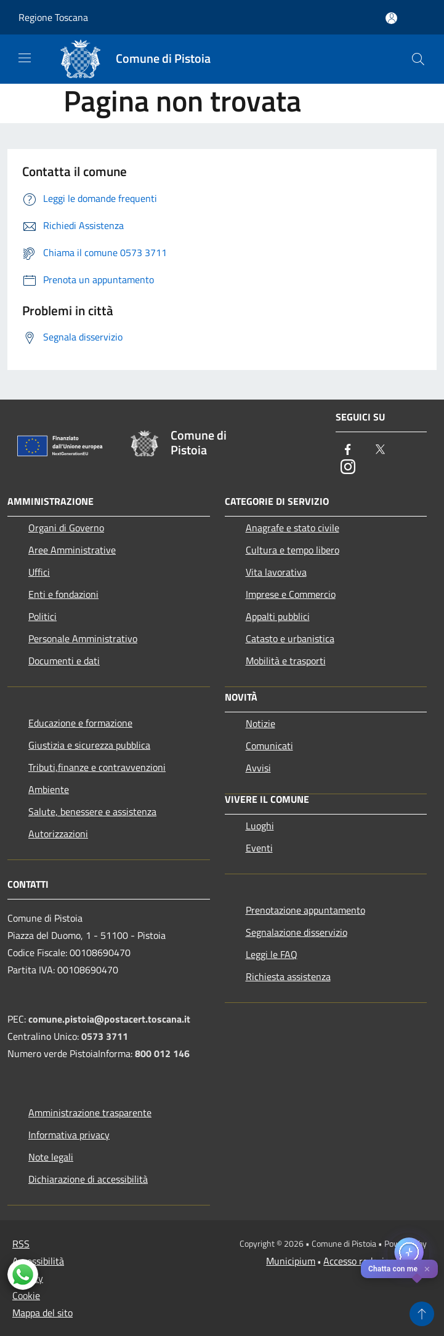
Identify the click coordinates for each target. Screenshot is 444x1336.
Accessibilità (38, 1261)
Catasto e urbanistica (290, 638)
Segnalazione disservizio (296, 932)
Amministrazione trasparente (89, 1112)
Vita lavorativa (276, 572)
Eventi (259, 847)
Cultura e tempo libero (292, 549)
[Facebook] (348, 450)
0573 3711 (104, 1036)
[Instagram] (348, 467)
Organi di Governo (66, 527)
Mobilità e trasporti (286, 660)
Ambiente (48, 789)
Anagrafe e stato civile (292, 527)
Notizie (260, 723)
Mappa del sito (42, 1312)
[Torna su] (422, 1314)
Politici (42, 616)
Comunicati (269, 745)
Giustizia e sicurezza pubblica (89, 745)
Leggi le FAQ (271, 954)
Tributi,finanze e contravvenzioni (97, 767)
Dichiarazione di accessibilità (88, 1179)
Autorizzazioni (58, 833)
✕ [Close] (427, 1269)
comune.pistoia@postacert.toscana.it (109, 1019)
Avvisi (258, 767)
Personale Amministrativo (82, 638)
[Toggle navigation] (24, 57)
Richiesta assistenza (288, 976)
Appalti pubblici (278, 616)
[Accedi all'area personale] (391, 18)
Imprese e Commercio (291, 594)
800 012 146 (162, 1053)
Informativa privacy (69, 1134)
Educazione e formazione (80, 722)
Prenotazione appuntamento (305, 910)
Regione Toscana (53, 17)
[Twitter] (380, 450)
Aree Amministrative (72, 549)
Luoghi (260, 825)
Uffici (39, 572)
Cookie (26, 1295)
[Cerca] (418, 59)
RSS (21, 1243)
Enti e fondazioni (63, 594)
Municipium (290, 1261)
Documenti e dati (64, 660)
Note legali (50, 1156)
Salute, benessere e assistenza (92, 811)
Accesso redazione (361, 1261)
